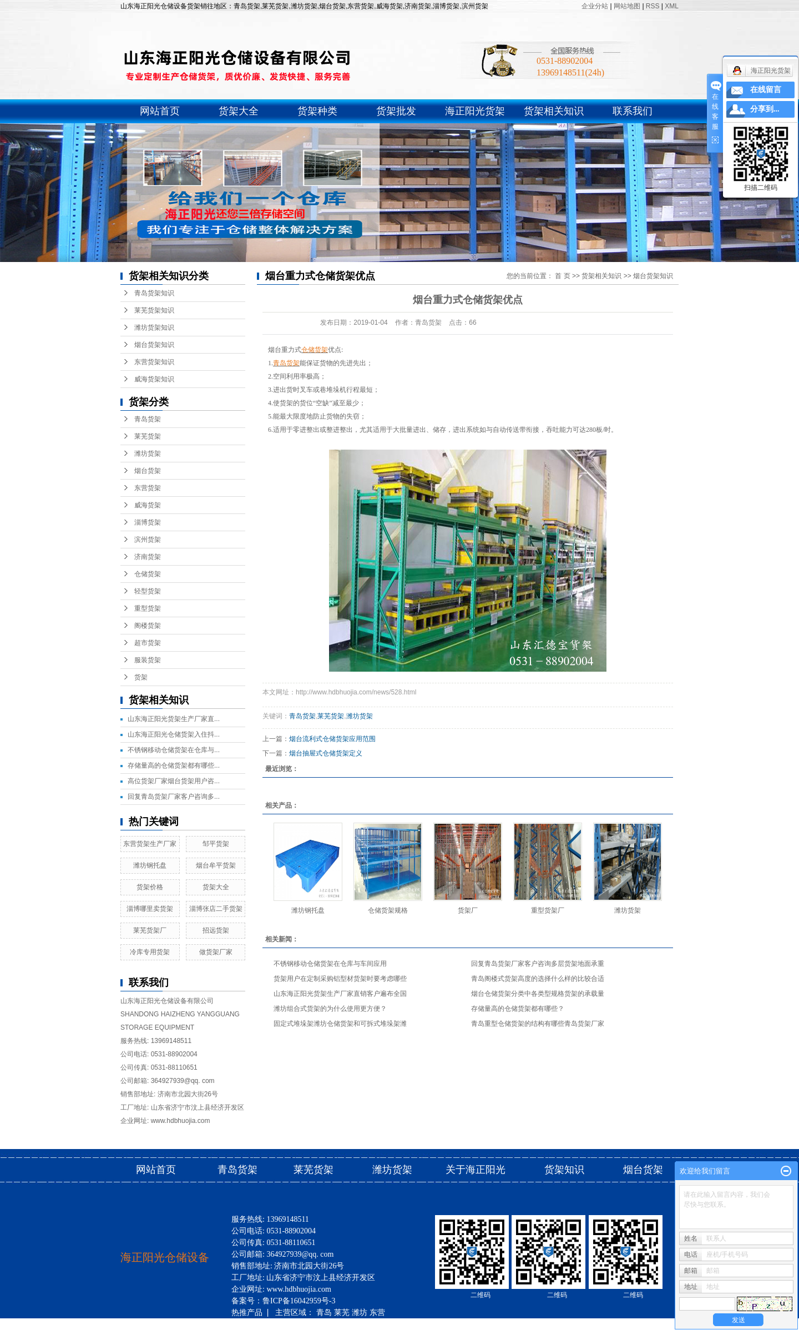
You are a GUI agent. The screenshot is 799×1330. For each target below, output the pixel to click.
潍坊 (359, 1312)
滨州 (274, 1323)
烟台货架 (147, 471)
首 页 (562, 276)
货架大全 (239, 111)
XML (672, 6)
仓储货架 (147, 574)
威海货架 (147, 505)
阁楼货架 (147, 625)
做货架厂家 (215, 952)
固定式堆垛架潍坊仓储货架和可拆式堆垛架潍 (340, 1023)
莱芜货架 (147, 436)
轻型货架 (147, 591)
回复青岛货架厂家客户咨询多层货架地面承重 (537, 964)
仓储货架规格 (388, 910)
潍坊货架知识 (154, 327)
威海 (239, 1323)
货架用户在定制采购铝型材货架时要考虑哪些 (340, 979)
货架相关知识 (554, 111)
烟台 (310, 1323)
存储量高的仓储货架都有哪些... (174, 765)
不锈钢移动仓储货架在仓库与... (174, 750)
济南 (292, 1323)
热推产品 (246, 1312)
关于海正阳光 (475, 1169)
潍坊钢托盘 (149, 865)
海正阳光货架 (475, 111)
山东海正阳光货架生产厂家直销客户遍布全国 (340, 994)
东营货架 (147, 488)
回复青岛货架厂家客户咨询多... (174, 796)
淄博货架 (147, 522)
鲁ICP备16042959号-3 (298, 1301)
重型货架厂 (547, 910)
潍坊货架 (147, 453)
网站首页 (160, 111)
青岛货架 (147, 419)
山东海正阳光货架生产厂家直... (174, 719)
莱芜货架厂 (149, 930)
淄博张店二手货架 (215, 909)
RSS (653, 6)
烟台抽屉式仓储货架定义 (325, 753)
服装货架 (147, 660)
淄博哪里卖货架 (150, 909)
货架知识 (565, 1169)
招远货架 (216, 930)
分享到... (765, 109)
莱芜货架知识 (154, 310)
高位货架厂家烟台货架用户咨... (174, 781)
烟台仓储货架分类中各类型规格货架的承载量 (537, 994)
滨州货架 (147, 539)
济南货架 (147, 557)
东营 (377, 1312)
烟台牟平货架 (216, 865)
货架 (141, 677)
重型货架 (147, 608)
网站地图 (628, 6)
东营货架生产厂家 (149, 844)
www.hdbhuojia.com (180, 1121)
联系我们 (633, 111)
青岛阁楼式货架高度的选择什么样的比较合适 (537, 979)
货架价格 (149, 887)
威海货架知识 (154, 379)
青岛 (324, 1312)
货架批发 (396, 111)
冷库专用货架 (150, 952)
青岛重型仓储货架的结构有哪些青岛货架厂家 (537, 1023)
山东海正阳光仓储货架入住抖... (174, 734)
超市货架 (147, 643)
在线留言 (765, 89)
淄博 (257, 1323)
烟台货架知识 (154, 345)
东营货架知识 (154, 362)
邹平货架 (216, 844)
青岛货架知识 (154, 293)
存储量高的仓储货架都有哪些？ (517, 1008)
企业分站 (594, 6)
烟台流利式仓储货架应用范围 (332, 739)
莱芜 (342, 1312)
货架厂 (468, 910)
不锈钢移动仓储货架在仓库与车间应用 (330, 964)
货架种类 (317, 111)
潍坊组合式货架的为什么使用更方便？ (330, 1008)
